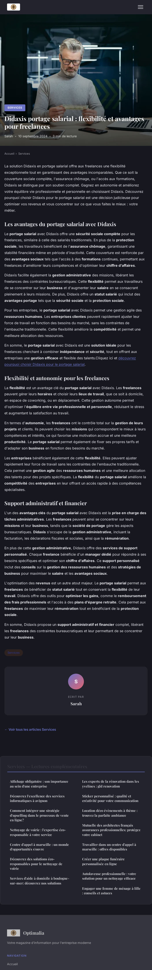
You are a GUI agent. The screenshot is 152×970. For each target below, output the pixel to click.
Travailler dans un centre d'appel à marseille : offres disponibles (109, 846)
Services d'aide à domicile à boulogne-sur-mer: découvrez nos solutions (39, 880)
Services (14, 107)
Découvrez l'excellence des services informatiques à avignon (37, 798)
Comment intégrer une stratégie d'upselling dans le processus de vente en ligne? (39, 815)
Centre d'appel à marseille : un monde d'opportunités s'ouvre (39, 846)
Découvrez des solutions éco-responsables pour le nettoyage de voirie (36, 864)
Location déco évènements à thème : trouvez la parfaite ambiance (109, 812)
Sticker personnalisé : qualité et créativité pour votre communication (110, 798)
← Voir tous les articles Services (30, 729)
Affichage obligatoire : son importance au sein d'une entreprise (39, 783)
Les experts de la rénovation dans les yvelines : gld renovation (110, 783)
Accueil (9, 153)
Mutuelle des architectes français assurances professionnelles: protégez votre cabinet (111, 830)
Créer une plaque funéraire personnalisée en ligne (103, 861)
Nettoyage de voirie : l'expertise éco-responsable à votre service (38, 832)
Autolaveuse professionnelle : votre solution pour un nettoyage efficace (109, 876)
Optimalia (25, 932)
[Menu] (140, 7)
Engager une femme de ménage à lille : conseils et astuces (111, 890)
